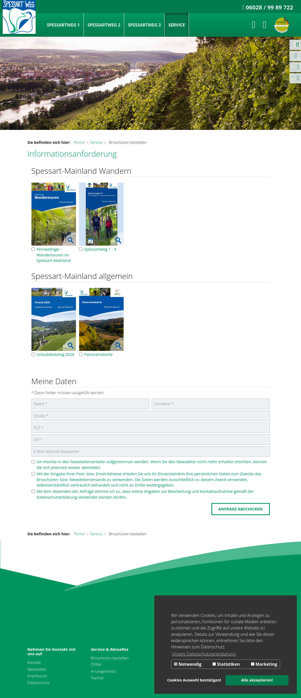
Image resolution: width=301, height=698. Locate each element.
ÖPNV (96, 664)
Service (176, 25)
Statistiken (226, 664)
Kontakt (34, 662)
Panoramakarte (96, 354)
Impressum (37, 675)
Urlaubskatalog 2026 (52, 354)
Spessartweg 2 (104, 25)
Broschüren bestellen (110, 657)
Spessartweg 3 (144, 25)
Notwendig (187, 664)
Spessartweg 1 (63, 25)
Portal (79, 142)
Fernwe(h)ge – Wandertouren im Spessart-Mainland (51, 254)
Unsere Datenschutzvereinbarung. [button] (204, 654)
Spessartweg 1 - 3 (97, 249)
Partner (97, 677)
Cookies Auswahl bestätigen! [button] (194, 680)
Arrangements (103, 671)
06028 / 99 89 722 (269, 7)
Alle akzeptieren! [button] (257, 680)
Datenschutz (39, 682)
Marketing (264, 664)
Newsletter (37, 669)
